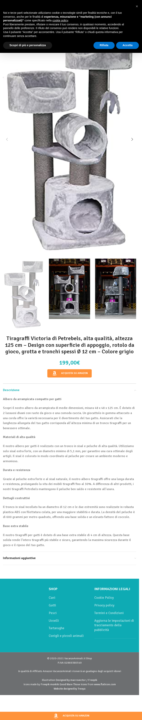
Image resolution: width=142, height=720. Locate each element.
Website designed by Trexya (69, 688)
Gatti (52, 605)
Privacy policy (104, 605)
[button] (7, 139)
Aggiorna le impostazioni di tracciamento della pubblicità (114, 625)
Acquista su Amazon (69, 373)
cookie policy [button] (60, 20)
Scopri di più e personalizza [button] (27, 45)
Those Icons (80, 684)
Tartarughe (56, 628)
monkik (54, 684)
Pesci (53, 613)
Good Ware (66, 684)
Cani (52, 598)
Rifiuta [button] (104, 45)
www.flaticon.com (105, 684)
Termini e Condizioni (109, 613)
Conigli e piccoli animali (66, 636)
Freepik (45, 684)
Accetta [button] (127, 45)
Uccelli (54, 621)
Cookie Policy (104, 598)
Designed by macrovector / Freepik (76, 680)
